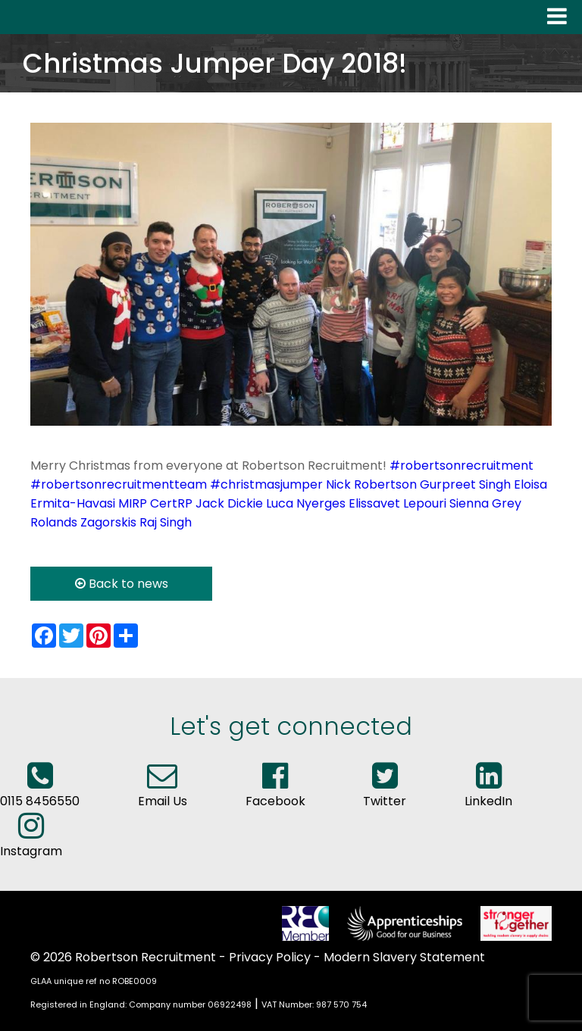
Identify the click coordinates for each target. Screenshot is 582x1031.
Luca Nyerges (306, 503)
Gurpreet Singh (465, 484)
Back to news (121, 583)
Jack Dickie (229, 503)
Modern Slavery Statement (404, 957)
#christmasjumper (266, 484)
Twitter (384, 791)
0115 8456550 (40, 791)
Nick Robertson (371, 484)
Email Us (162, 791)
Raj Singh (165, 522)
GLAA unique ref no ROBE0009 (93, 981)
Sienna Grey (485, 503)
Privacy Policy (270, 957)
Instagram (31, 841)
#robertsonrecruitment (462, 465)
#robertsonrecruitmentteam (118, 484)
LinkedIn (488, 791)
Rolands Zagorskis (83, 522)
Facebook (275, 791)
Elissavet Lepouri (397, 503)
